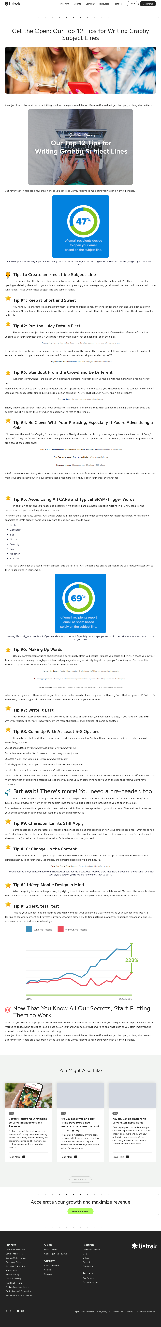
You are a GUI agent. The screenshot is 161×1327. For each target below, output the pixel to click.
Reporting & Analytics (15, 1266)
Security (129, 1311)
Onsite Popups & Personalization (20, 1291)
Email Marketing (12, 1274)
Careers (47, 1269)
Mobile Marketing (13, 1278)
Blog (85, 1253)
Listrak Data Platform (15, 1249)
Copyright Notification (84, 1311)
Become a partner (91, 1282)
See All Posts (80, 1172)
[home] (13, 4)
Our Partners (88, 1278)
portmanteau (29, 655)
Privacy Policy (101, 1311)
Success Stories (51, 1249)
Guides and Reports (91, 1249)
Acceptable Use (116, 1311)
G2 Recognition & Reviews (55, 1253)
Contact (48, 1274)
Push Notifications (14, 1283)
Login (132, 3)
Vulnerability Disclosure (145, 1311)
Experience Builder (14, 1262)
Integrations (11, 1270)
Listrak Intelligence (14, 1253)
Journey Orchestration (16, 1258)
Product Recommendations (17, 1287)
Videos (86, 1258)
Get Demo (148, 3)
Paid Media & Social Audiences (19, 1295)
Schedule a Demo (80, 1211)
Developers (88, 1266)
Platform (11, 1244)
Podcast (86, 1262)
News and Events (51, 1265)
